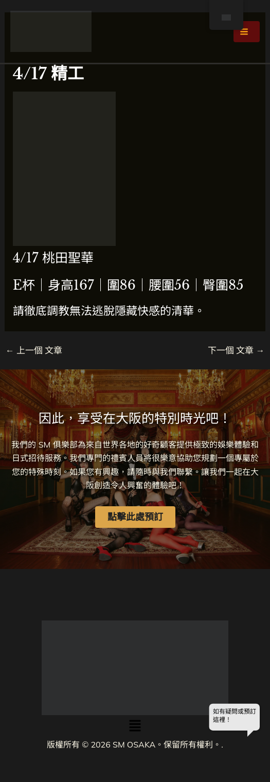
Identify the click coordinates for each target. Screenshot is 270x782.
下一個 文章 (236, 350)
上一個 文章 (34, 350)
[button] (134, 726)
